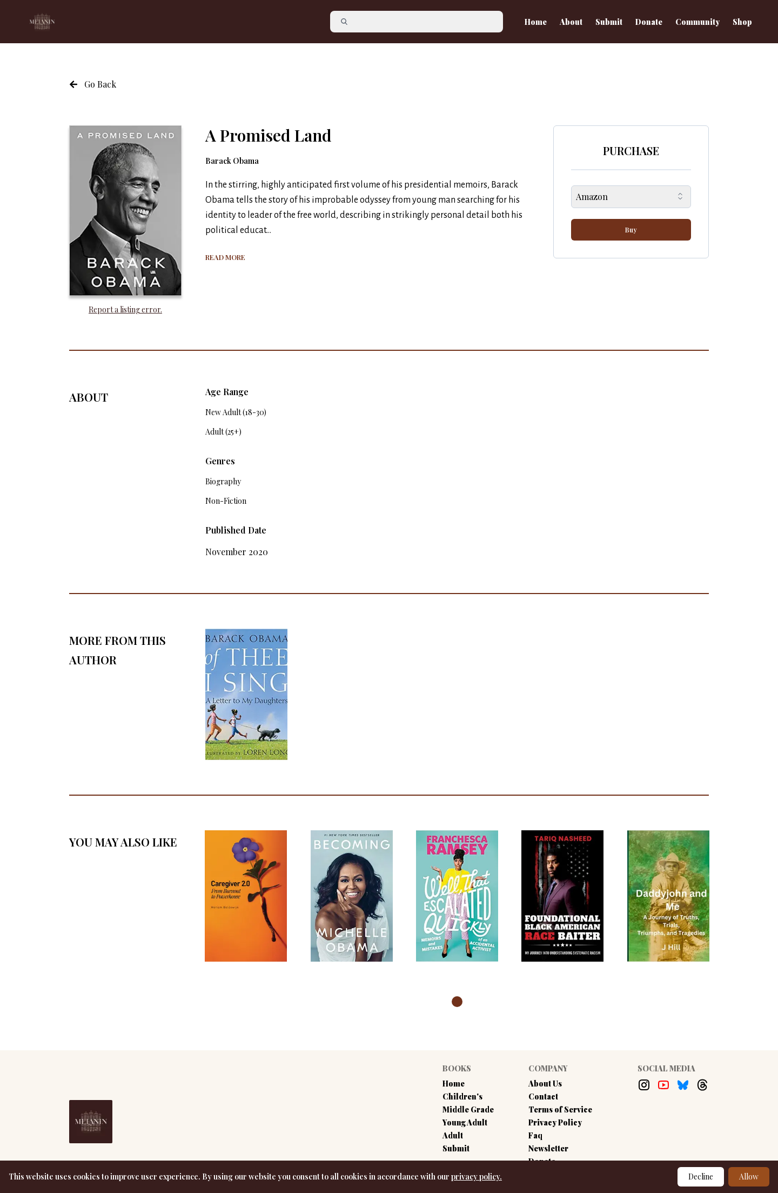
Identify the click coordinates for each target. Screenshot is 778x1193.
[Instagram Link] (644, 1084)
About (571, 22)
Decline (700, 1176)
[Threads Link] (702, 1084)
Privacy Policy (555, 1122)
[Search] (421, 21)
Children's (462, 1096)
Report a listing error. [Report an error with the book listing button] (125, 309)
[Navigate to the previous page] (92, 84)
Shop (742, 22)
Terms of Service (560, 1109)
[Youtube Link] (663, 1084)
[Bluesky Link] (682, 1084)
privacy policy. (476, 1176)
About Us (545, 1083)
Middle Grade (468, 1109)
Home (536, 22)
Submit (608, 22)
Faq (535, 1135)
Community (697, 22)
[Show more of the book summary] (225, 256)
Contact (543, 1096)
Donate (648, 22)
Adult (452, 1135)
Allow (749, 1176)
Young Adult (464, 1122)
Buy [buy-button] (631, 229)
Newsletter (548, 1148)
